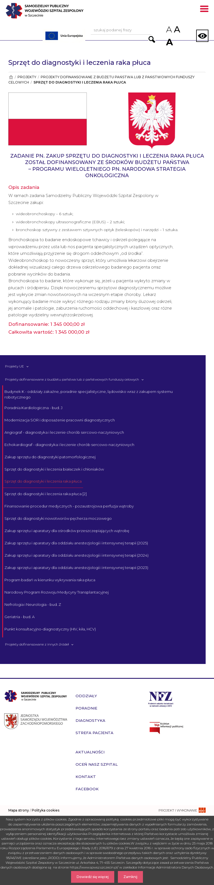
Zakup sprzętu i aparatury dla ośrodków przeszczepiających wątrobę (66, 530)
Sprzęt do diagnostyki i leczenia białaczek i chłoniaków (54, 469)
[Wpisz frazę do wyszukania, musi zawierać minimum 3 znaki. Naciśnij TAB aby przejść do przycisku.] (121, 30)
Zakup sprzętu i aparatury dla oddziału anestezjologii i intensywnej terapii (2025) (76, 543)
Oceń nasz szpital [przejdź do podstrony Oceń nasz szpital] (97, 764)
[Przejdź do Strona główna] (10, 77)
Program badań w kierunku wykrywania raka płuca (49, 580)
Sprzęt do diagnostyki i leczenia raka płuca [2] (45, 494)
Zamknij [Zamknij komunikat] (130, 877)
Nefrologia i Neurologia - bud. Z (32, 604)
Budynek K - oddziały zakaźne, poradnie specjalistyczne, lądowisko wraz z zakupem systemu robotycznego (88, 394)
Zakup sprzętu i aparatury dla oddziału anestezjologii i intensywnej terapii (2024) (76, 555)
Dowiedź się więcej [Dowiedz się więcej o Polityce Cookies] (93, 877)
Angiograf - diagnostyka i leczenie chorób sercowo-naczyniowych (64, 432)
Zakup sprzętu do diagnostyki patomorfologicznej (50, 457)
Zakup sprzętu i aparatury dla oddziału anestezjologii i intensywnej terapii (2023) (76, 567)
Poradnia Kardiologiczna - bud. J (33, 407)
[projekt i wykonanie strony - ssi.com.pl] (182, 810)
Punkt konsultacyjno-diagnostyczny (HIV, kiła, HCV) (50, 629)
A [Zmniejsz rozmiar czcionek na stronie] (168, 29)
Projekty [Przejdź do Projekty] (27, 77)
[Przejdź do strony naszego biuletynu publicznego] (178, 728)
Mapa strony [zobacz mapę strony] (18, 810)
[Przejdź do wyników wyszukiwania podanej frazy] (152, 39)
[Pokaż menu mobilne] (204, 10)
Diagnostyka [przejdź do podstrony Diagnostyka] (90, 720)
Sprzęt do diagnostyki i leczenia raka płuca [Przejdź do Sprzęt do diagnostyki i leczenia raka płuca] (79, 82)
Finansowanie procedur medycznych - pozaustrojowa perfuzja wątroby (69, 506)
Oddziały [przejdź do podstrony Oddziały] (86, 696)
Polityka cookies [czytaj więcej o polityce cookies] (45, 810)
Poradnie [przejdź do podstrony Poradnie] (86, 708)
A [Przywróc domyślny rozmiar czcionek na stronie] (176, 29)
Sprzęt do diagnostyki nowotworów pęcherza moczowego (58, 518)
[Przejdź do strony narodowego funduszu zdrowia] (161, 699)
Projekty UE (14, 366)
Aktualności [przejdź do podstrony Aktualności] (90, 752)
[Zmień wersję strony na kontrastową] (202, 36)
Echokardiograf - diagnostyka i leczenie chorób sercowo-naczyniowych (69, 444)
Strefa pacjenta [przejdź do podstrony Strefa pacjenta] (94, 732)
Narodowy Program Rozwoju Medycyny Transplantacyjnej (56, 592)
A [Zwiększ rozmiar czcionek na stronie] (169, 42)
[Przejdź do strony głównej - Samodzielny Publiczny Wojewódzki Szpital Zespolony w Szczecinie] (54, 13)
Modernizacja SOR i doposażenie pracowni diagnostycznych (59, 420)
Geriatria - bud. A (19, 616)
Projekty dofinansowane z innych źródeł (37, 644)
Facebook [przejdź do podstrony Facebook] (87, 789)
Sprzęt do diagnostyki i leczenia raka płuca (43, 481)
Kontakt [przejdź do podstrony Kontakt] (86, 776)
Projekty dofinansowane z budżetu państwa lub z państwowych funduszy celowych (72, 379)
